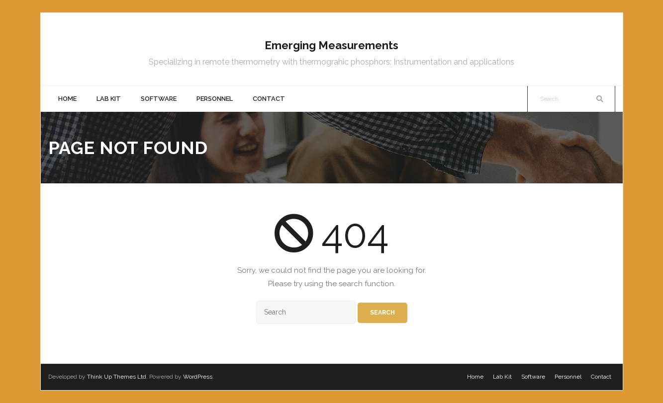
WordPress (197, 376)
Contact (601, 376)
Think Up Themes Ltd (116, 376)
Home (475, 376)
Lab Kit (502, 376)
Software (533, 376)
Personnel (568, 376)
